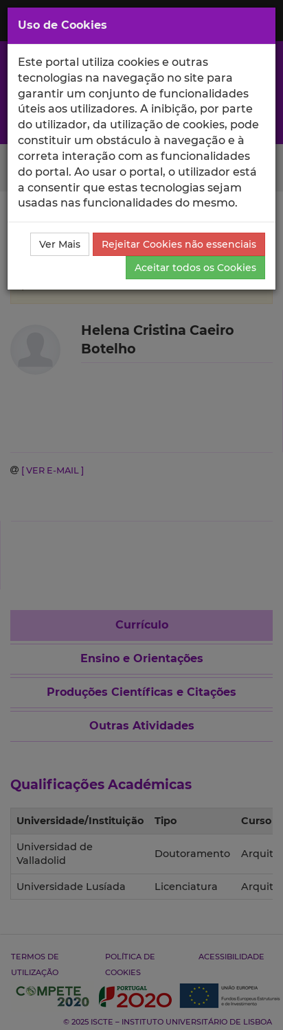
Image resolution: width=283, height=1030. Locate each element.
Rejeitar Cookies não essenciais (179, 244)
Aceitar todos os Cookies (195, 267)
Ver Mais (59, 244)
